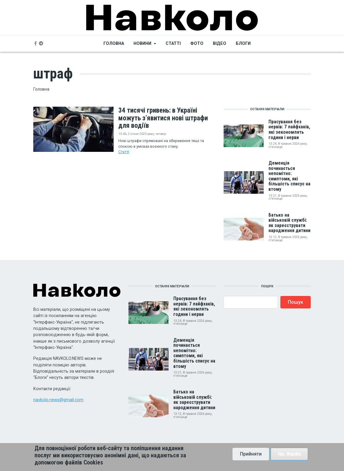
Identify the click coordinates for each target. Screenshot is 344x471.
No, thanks (289, 456)
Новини (142, 43)
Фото (196, 43)
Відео (219, 43)
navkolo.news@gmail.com (58, 399)
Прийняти (251, 456)
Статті (173, 43)
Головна (113, 43)
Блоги (243, 43)
